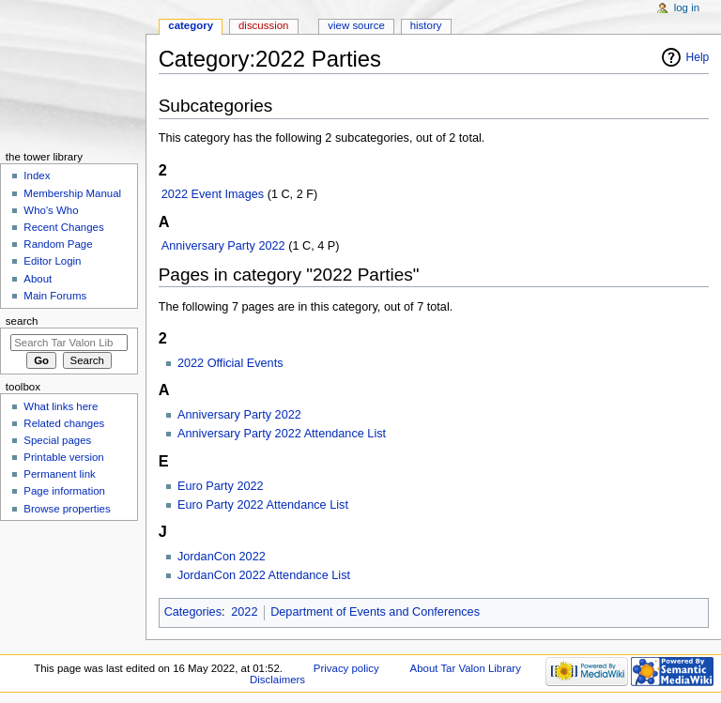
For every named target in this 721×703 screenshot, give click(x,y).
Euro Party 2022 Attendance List (262, 505)
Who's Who (50, 210)
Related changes (63, 423)
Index (36, 175)
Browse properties (66, 508)
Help (698, 57)
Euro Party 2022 (220, 486)
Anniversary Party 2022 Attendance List (281, 433)
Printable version (63, 457)
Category (190, 25)
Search (22, 321)
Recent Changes (63, 227)
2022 (244, 612)
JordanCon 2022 (221, 556)
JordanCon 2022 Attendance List (263, 575)
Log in (686, 7)
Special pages (57, 440)
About (37, 278)
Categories (193, 612)
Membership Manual (72, 193)
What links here (60, 406)
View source (356, 25)
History (426, 25)
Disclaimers (277, 679)
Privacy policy (346, 668)
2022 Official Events (230, 363)
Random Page (57, 244)
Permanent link (59, 474)
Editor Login (52, 261)
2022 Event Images (212, 194)
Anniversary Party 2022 (223, 245)
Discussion (263, 25)
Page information (64, 491)
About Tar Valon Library (465, 668)
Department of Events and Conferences (375, 612)
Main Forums (54, 295)
